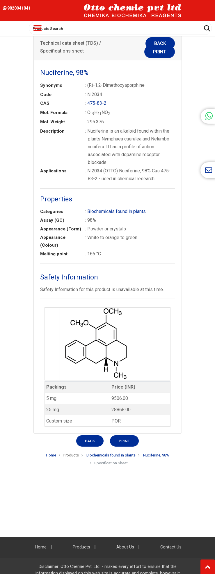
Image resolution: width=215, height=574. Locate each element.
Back (160, 43)
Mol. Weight (52, 121)
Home (51, 455)
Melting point (53, 254)
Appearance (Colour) (52, 241)
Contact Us (171, 547)
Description (52, 131)
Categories (51, 211)
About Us (125, 547)
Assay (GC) (52, 220)
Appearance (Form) (60, 229)
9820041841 (17, 8)
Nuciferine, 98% (156, 455)
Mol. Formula (53, 112)
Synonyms (51, 85)
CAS (44, 103)
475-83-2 (96, 103)
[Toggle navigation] (37, 28)
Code (45, 94)
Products (71, 455)
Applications (53, 171)
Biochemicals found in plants (116, 211)
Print (159, 52)
